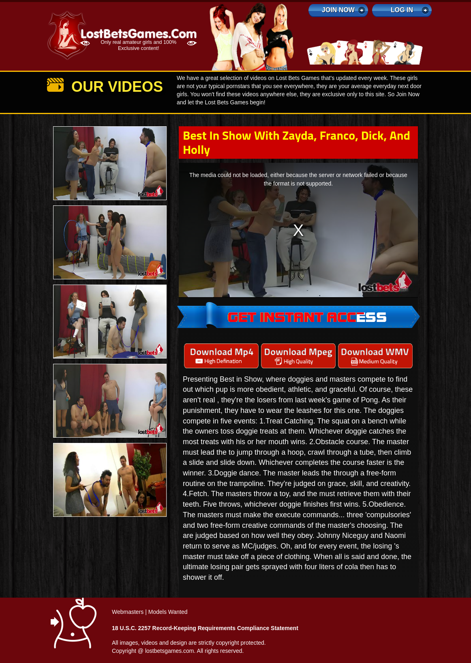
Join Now (338, 9)
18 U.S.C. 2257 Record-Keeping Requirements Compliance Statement (205, 628)
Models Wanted (168, 612)
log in (402, 9)
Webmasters (127, 612)
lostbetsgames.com (169, 651)
